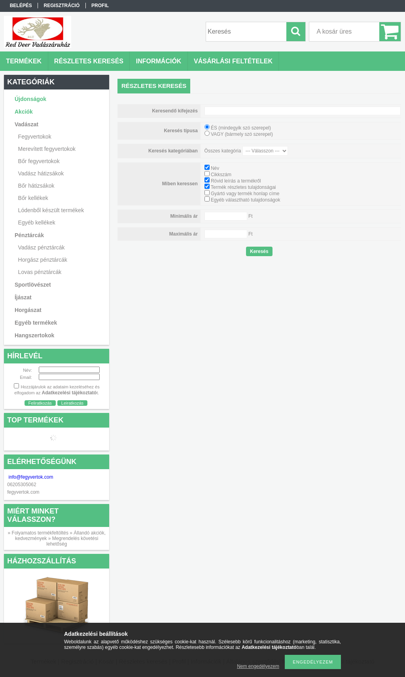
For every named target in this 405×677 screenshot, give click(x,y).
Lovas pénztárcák (40, 272)
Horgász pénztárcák (43, 260)
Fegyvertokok (34, 136)
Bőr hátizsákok (36, 186)
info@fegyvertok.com (31, 477)
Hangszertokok (34, 335)
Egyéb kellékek (36, 222)
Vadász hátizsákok (41, 173)
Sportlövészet (33, 284)
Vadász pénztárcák (41, 247)
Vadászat (26, 124)
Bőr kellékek (33, 198)
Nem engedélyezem (258, 666)
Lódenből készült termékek (51, 210)
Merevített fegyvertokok (47, 149)
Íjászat (23, 297)
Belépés (21, 5)
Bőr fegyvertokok (39, 161)
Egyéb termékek (36, 322)
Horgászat (28, 310)
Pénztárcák (29, 235)
